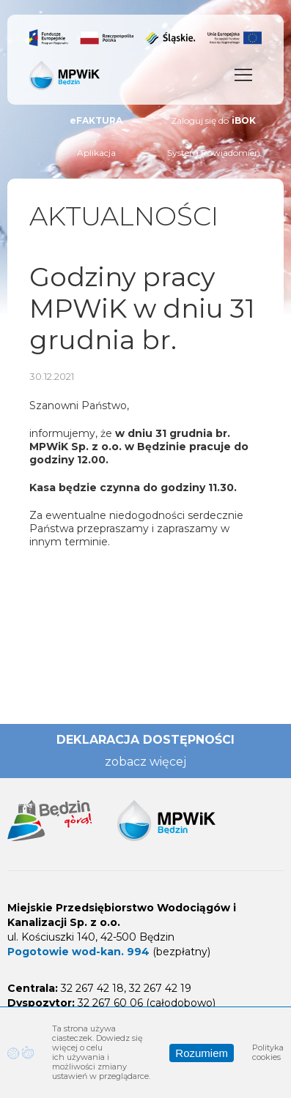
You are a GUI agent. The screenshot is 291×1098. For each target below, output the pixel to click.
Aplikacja (96, 152)
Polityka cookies (268, 1052)
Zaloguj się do (213, 120)
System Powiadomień (213, 152)
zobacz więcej (145, 762)
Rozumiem (201, 1053)
